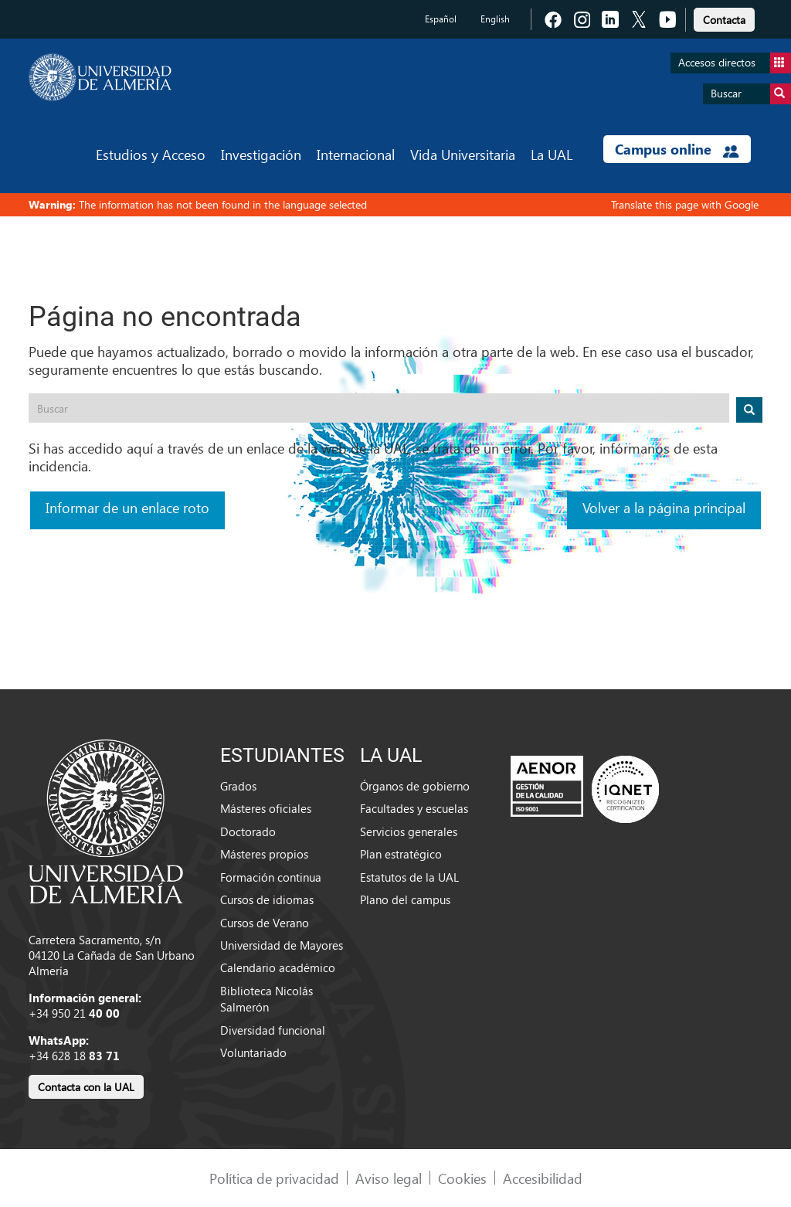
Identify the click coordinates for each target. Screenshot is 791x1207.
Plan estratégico (401, 854)
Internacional (356, 154)
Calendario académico (277, 967)
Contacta (724, 19)
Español (441, 19)
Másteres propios (264, 854)
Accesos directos (734, 63)
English (495, 19)
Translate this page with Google (685, 204)
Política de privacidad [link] (274, 1178)
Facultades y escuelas (414, 808)
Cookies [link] (462, 1178)
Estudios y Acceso (150, 154)
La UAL (551, 154)
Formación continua (270, 877)
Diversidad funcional (272, 1030)
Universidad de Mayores (281, 945)
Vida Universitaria (462, 154)
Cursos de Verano (264, 922)
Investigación (261, 154)
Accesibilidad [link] (542, 1178)
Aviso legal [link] (388, 1178)
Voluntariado (253, 1052)
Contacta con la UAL (86, 1087)
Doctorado (248, 831)
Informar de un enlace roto (127, 507)
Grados (238, 786)
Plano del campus (405, 899)
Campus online (677, 149)
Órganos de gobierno (415, 786)
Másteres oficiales (265, 808)
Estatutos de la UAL (409, 877)
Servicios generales (408, 831)
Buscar (751, 93)
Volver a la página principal (663, 507)
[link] (724, 17)
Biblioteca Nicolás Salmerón (266, 999)
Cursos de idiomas (267, 899)
